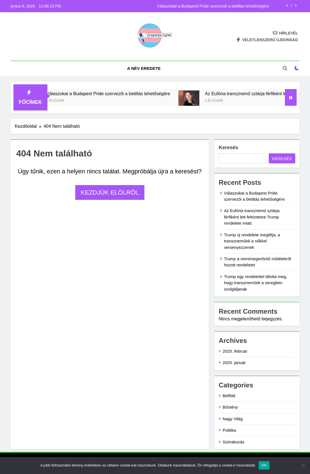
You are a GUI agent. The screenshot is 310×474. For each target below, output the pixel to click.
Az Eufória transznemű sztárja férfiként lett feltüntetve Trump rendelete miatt (251, 216)
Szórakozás (233, 441)
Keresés (228, 147)
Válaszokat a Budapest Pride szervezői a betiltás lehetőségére (213, 6)
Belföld (228, 395)
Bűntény (230, 407)
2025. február (234, 351)
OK (264, 465)
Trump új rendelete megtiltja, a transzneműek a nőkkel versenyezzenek (252, 241)
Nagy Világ (232, 418)
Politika (229, 430)
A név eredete (144, 68)
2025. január (234, 362)
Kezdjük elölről (110, 192)
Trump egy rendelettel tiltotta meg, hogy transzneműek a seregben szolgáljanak (255, 282)
